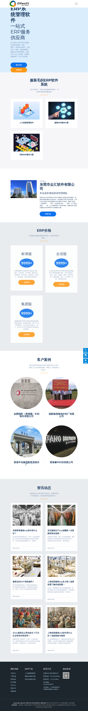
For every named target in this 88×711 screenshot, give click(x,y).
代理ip (43, 705)
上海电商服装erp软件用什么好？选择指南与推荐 (59, 635)
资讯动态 (13, 679)
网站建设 (48, 705)
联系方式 (13, 688)
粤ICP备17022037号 (53, 703)
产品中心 (13, 673)
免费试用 (19, 70)
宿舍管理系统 (37, 705)
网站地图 (72, 703)
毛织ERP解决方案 (30, 679)
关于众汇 (13, 685)
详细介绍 (48, 214)
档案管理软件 (28, 705)
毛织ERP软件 (39, 707)
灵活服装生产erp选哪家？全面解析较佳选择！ (60, 532)
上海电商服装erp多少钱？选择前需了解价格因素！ (60, 584)
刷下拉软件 (72, 705)
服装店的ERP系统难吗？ (23, 582)
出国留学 (21, 705)
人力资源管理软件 (30, 673)
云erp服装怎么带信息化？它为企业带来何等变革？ (26, 635)
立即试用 (26, 284)
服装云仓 (54, 705)
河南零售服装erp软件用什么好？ (25, 532)
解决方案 (19, 65)
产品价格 (13, 676)
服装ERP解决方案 (30, 676)
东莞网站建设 (64, 703)
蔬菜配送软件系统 (63, 705)
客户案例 (13, 682)
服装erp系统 (48, 707)
